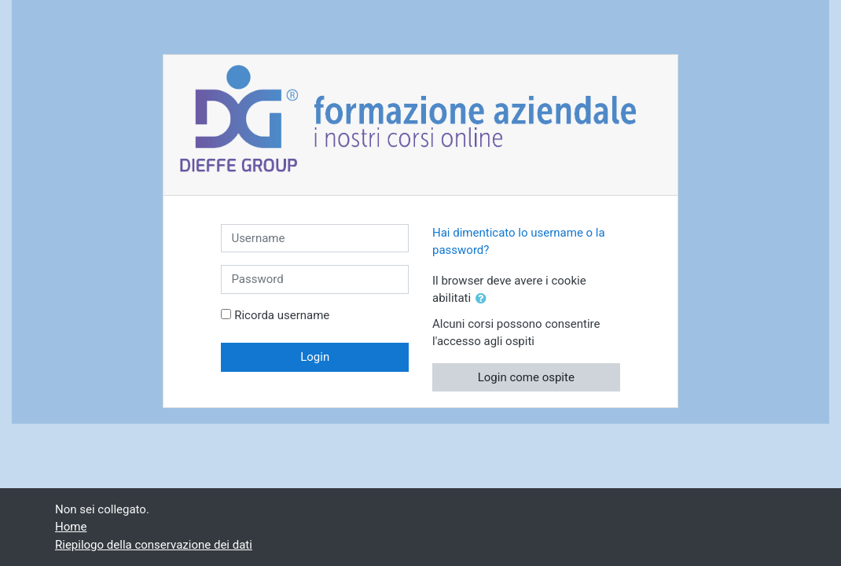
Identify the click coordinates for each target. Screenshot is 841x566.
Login (314, 357)
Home (70, 527)
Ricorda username (281, 315)
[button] (484, 299)
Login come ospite (526, 377)
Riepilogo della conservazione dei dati (153, 545)
